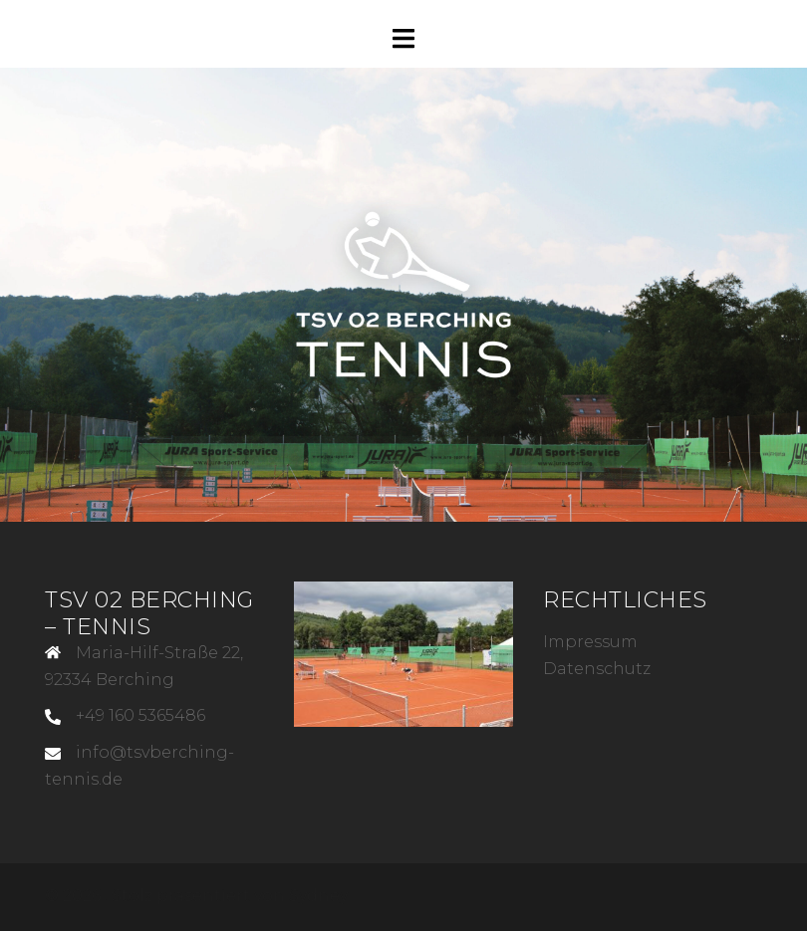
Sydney (318, 895)
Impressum (590, 641)
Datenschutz (597, 668)
